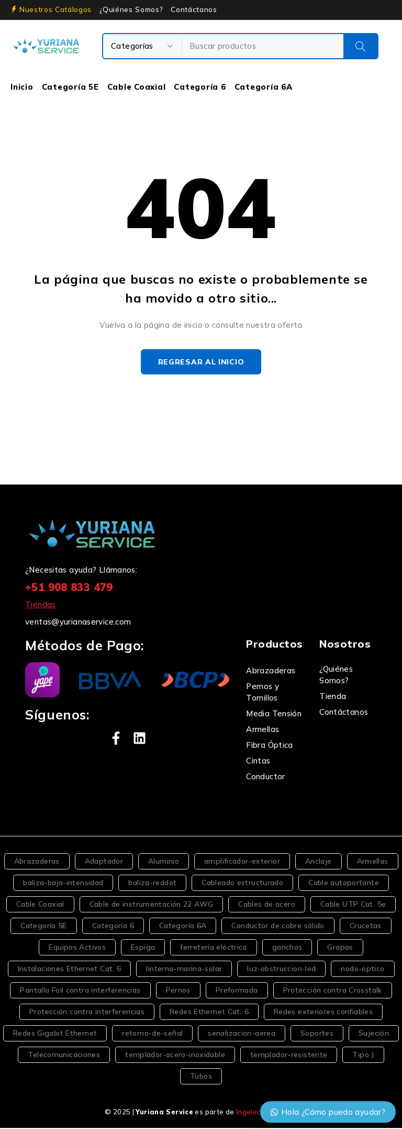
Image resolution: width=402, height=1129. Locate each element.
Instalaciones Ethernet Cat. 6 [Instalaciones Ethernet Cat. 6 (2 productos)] (69, 969)
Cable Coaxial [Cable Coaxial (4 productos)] (40, 905)
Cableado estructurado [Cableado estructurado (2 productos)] (242, 883)
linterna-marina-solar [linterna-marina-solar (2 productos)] (184, 969)
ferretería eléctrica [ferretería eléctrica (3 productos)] (213, 948)
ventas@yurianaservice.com (78, 623)
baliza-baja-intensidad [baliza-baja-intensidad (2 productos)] (63, 883)
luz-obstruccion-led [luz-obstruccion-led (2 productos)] (281, 969)
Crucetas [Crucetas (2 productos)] (366, 926)
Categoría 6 (200, 87)
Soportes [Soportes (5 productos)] (316, 1034)
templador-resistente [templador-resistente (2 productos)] (289, 1055)
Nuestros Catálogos (55, 9)
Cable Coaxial (136, 87)
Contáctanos (194, 9)
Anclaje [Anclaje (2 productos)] (318, 862)
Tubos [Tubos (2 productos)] (201, 1077)
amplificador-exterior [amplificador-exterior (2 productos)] (242, 862)
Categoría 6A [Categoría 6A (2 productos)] (183, 926)
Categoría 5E (70, 87)
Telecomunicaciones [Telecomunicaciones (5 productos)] (64, 1055)
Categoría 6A (263, 87)
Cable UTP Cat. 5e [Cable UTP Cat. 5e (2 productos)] (353, 905)
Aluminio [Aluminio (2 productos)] (163, 862)
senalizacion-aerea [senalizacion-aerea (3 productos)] (241, 1034)
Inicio (22, 87)
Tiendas (40, 605)
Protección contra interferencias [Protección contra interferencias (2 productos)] (86, 1012)
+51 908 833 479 (69, 588)
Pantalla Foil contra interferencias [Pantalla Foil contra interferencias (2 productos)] (80, 991)
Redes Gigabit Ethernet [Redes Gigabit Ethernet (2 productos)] (55, 1034)
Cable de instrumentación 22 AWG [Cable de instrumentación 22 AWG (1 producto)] (152, 905)
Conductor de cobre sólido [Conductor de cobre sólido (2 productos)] (277, 926)
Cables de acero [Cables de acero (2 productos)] (266, 905)
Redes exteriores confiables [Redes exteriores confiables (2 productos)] (323, 1012)
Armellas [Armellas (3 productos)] (372, 862)
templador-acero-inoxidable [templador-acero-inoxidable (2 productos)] (175, 1055)
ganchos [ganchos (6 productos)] (287, 948)
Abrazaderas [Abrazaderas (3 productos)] (37, 862)
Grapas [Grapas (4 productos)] (340, 948)
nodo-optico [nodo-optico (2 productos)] (362, 969)
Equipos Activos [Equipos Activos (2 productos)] (77, 948)
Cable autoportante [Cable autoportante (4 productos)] (343, 883)
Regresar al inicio (201, 362)
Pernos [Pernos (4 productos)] (178, 991)
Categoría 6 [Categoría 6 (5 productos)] (113, 926)
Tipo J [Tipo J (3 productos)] (363, 1055)
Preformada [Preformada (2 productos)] (237, 991)
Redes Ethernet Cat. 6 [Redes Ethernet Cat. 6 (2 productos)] (209, 1012)
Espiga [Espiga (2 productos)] (143, 948)
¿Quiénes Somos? (131, 9)
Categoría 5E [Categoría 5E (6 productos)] (43, 926)
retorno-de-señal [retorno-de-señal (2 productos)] (152, 1034)
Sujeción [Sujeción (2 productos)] (374, 1034)
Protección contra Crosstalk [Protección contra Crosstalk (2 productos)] (332, 991)
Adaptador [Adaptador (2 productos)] (104, 862)
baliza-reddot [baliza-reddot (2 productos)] (152, 883)
